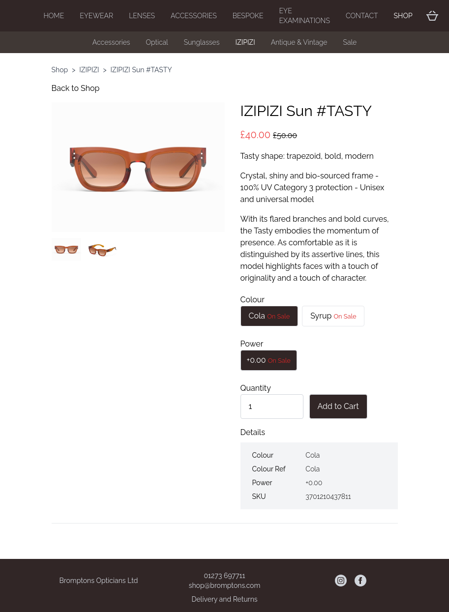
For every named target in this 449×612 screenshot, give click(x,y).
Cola (269, 316)
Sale (350, 42)
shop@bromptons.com (225, 585)
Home (54, 16)
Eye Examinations (304, 16)
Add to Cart (338, 406)
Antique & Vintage (299, 42)
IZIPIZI (245, 42)
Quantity (255, 388)
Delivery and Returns (224, 599)
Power (252, 344)
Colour (252, 299)
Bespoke (248, 16)
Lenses (142, 16)
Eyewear (96, 16)
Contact (362, 16)
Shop (403, 16)
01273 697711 (224, 576)
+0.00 (269, 360)
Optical (157, 42)
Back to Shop (76, 88)
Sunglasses (202, 42)
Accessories (194, 16)
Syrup (333, 316)
